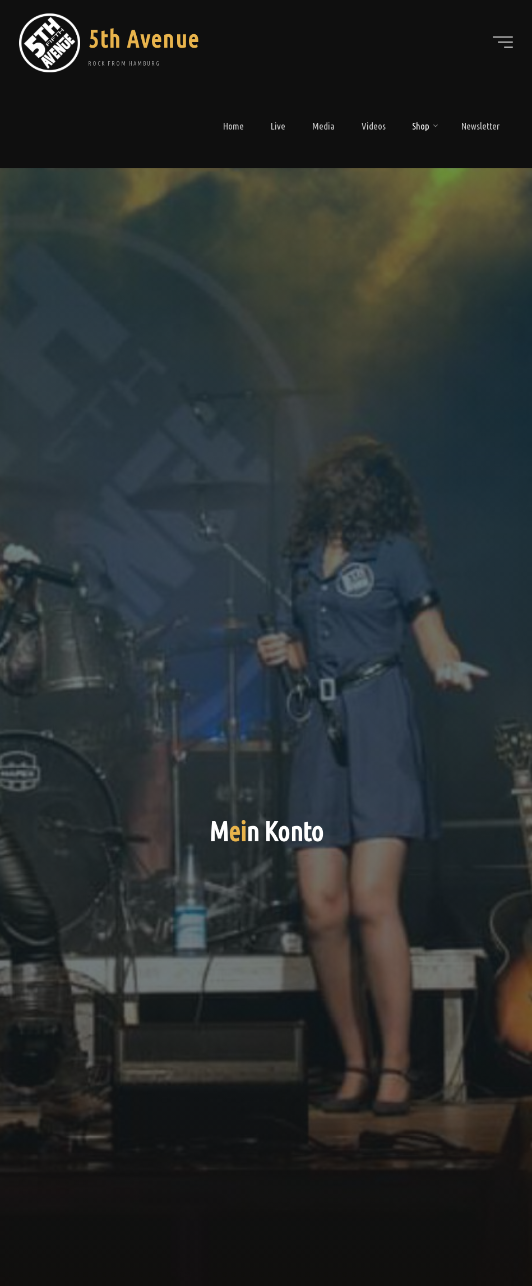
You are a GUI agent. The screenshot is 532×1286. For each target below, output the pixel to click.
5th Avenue (143, 38)
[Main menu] (503, 42)
